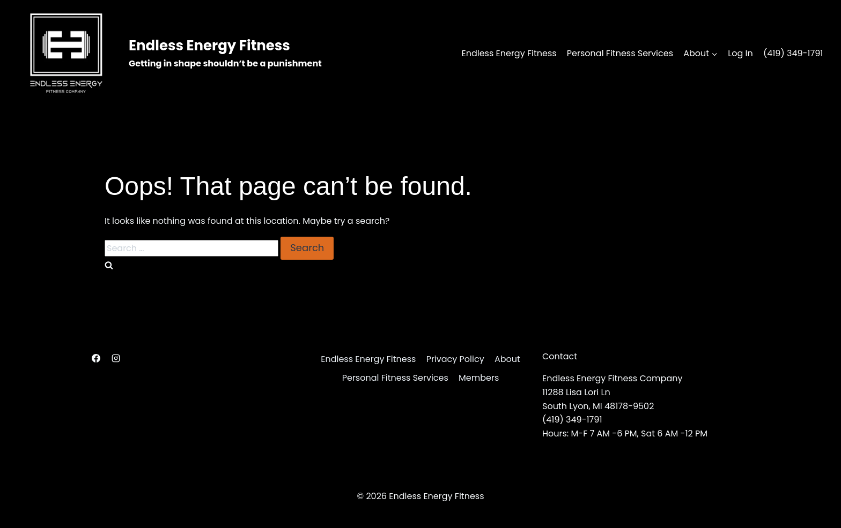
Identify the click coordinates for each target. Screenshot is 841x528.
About (507, 359)
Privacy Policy (455, 359)
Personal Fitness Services (620, 53)
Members (479, 378)
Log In (740, 53)
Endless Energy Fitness (508, 53)
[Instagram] (115, 358)
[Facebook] (96, 358)
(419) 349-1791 (793, 53)
